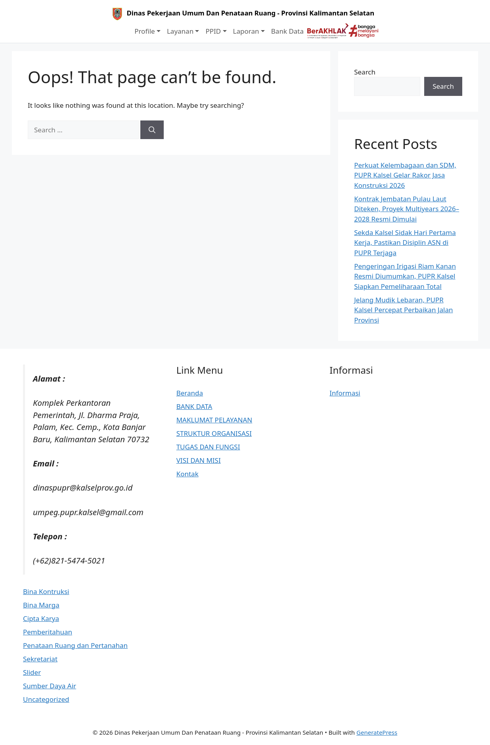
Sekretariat (40, 658)
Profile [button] (144, 31)
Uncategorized (46, 699)
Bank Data (287, 31)
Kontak (187, 473)
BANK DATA (194, 406)
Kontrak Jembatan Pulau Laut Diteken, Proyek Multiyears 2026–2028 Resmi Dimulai (406, 209)
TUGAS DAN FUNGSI (208, 446)
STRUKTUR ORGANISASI (214, 433)
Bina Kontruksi (46, 591)
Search (364, 71)
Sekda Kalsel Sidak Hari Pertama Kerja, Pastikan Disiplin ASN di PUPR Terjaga (405, 242)
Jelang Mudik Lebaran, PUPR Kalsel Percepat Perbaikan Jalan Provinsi (403, 310)
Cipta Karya (41, 618)
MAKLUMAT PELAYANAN (214, 419)
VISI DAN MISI (198, 460)
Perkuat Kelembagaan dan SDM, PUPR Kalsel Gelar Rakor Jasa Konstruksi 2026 (405, 175)
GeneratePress (376, 732)
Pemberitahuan (47, 631)
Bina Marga (41, 604)
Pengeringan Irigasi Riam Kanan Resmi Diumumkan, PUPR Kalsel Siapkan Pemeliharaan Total (405, 276)
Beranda (189, 392)
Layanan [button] (180, 31)
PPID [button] (213, 31)
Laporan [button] (246, 31)
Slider (32, 672)
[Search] (152, 129)
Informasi (344, 392)
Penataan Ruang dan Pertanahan (75, 645)
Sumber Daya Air (49, 685)
